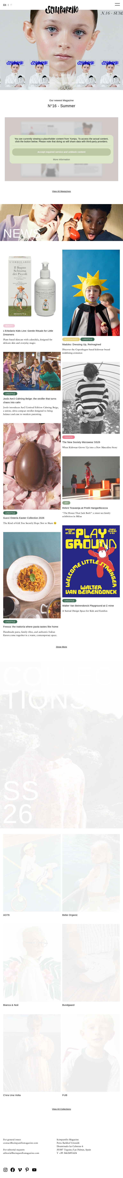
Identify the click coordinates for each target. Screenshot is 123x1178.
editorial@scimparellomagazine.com (21, 1153)
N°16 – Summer (61, 74)
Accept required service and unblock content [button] (61, 152)
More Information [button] (61, 159)
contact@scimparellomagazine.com (20, 1142)
